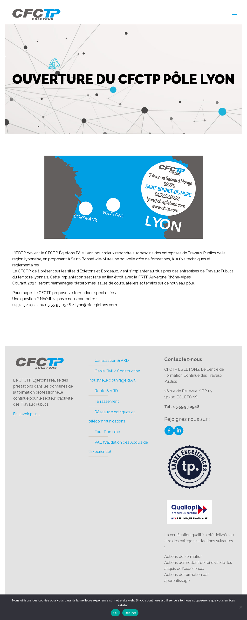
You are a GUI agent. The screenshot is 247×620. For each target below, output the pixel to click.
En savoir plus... (26, 414)
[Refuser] (241, 607)
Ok (115, 613)
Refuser (130, 613)
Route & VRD (106, 391)
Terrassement (107, 401)
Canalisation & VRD (112, 360)
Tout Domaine (107, 431)
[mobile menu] (234, 14)
